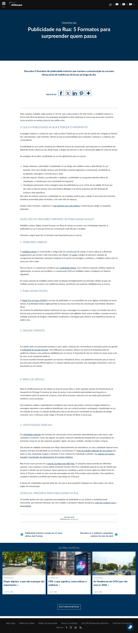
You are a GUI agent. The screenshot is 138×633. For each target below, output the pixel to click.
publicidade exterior (68, 268)
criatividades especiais (32, 434)
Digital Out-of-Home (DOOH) (34, 300)
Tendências (74, 519)
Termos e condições (69, 623)
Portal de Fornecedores (122, 623)
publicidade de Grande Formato (35, 350)
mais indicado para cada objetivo (66, 206)
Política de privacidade (48, 623)
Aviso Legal (10, 623)
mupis (74, 255)
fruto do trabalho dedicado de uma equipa (94, 451)
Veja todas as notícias (69, 609)
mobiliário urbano (29, 252)
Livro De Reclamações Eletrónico (95, 623)
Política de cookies (26, 623)
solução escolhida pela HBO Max (61, 463)
